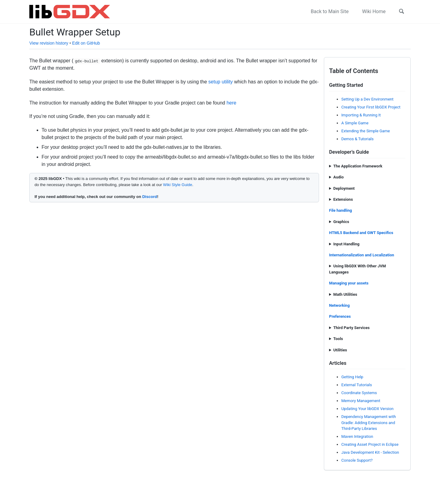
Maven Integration (357, 436)
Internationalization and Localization (361, 255)
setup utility (220, 81)
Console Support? (356, 460)
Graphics (341, 221)
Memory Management (360, 400)
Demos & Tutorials (357, 139)
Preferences (340, 316)
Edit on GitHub (86, 43)
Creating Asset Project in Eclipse (369, 444)
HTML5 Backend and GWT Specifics (361, 232)
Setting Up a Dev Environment (367, 99)
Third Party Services (351, 327)
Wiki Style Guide (177, 184)
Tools (338, 338)
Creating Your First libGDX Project (371, 107)
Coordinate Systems (359, 392)
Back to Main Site (330, 11)
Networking (339, 305)
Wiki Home (374, 11)
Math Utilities (345, 294)
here (231, 102)
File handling (340, 210)
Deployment (344, 188)
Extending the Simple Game (365, 131)
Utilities (340, 350)
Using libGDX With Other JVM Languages (357, 269)
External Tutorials (356, 385)
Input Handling (346, 244)
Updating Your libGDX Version (367, 408)
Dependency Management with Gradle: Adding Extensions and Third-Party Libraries (368, 422)
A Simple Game (355, 123)
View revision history (48, 43)
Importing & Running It (361, 115)
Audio (338, 177)
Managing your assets (349, 283)
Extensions (343, 199)
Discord (149, 196)
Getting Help (352, 377)
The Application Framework (357, 166)
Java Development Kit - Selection (370, 452)
